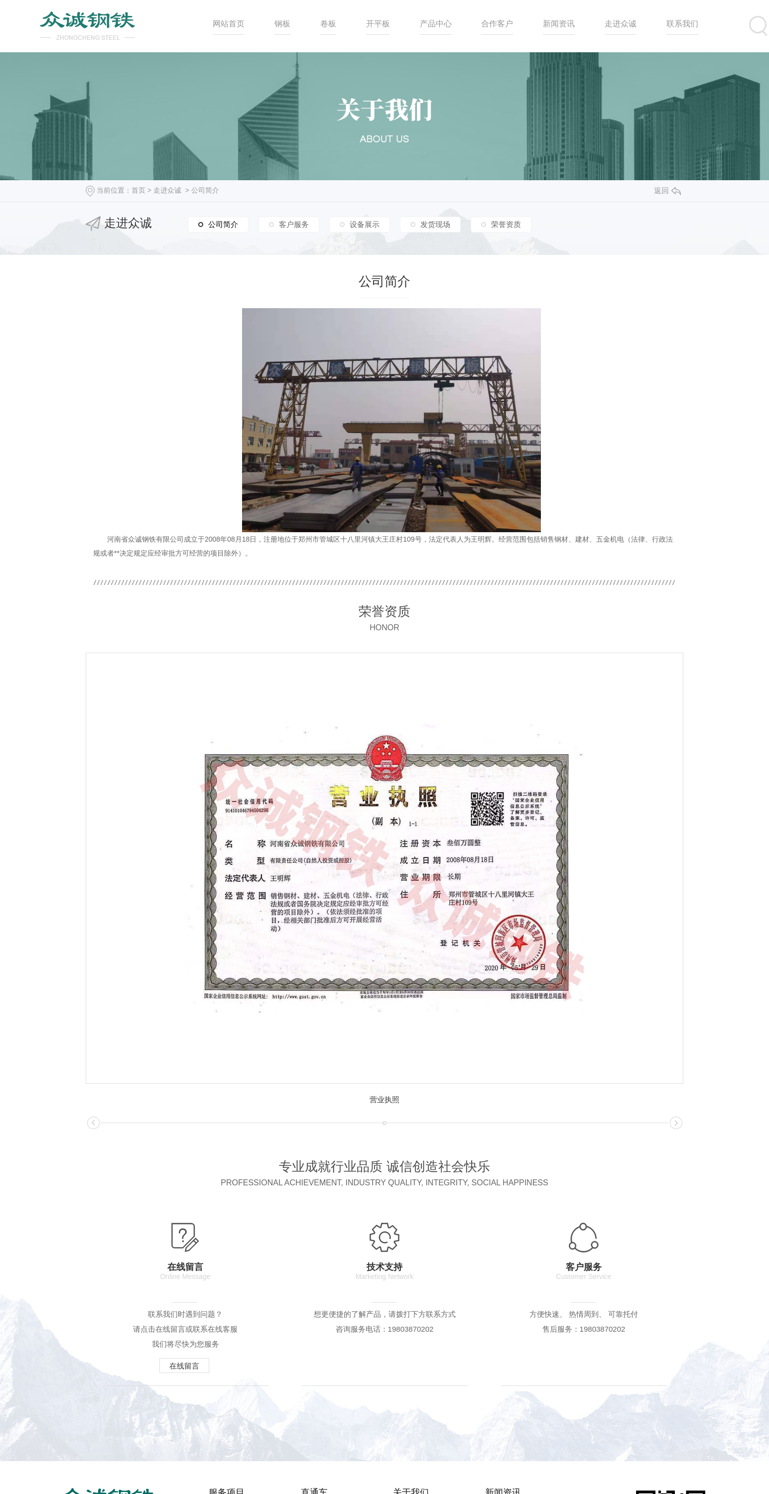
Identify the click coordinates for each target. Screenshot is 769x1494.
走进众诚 (621, 23)
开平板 (378, 23)
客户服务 (294, 224)
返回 (667, 190)
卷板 (328, 23)
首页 (138, 190)
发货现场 (435, 224)
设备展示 (365, 224)
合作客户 (497, 23)
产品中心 (436, 23)
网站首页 (229, 23)
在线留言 (184, 1366)
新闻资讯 (559, 23)
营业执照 (384, 1099)
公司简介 (205, 190)
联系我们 (682, 23)
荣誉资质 (506, 224)
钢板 (282, 23)
